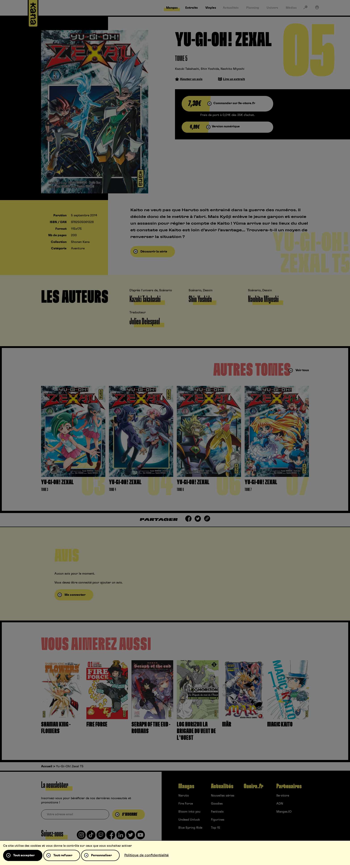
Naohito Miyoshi (232, 68)
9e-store (282, 795)
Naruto (183, 795)
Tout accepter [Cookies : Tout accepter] (24, 855)
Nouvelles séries (222, 795)
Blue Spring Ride (190, 827)
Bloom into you (189, 811)
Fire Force (185, 803)
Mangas (186, 786)
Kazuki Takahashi (187, 68)
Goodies (217, 803)
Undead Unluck (189, 819)
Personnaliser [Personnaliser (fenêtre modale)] (101, 855)
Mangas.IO (284, 811)
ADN (279, 803)
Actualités (222, 786)
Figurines (217, 819)
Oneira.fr (253, 786)
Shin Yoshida (210, 68)
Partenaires (289, 786)
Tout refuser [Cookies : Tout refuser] (62, 855)
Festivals (217, 811)
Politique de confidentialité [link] (146, 855)
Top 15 (215, 827)
